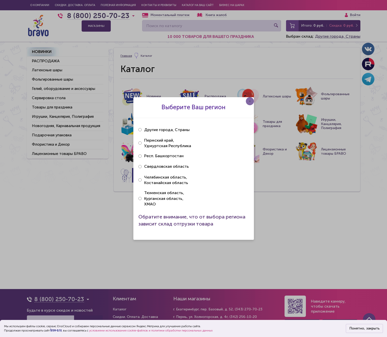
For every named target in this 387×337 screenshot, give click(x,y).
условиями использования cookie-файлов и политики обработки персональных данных (151, 330)
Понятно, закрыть (364, 328)
